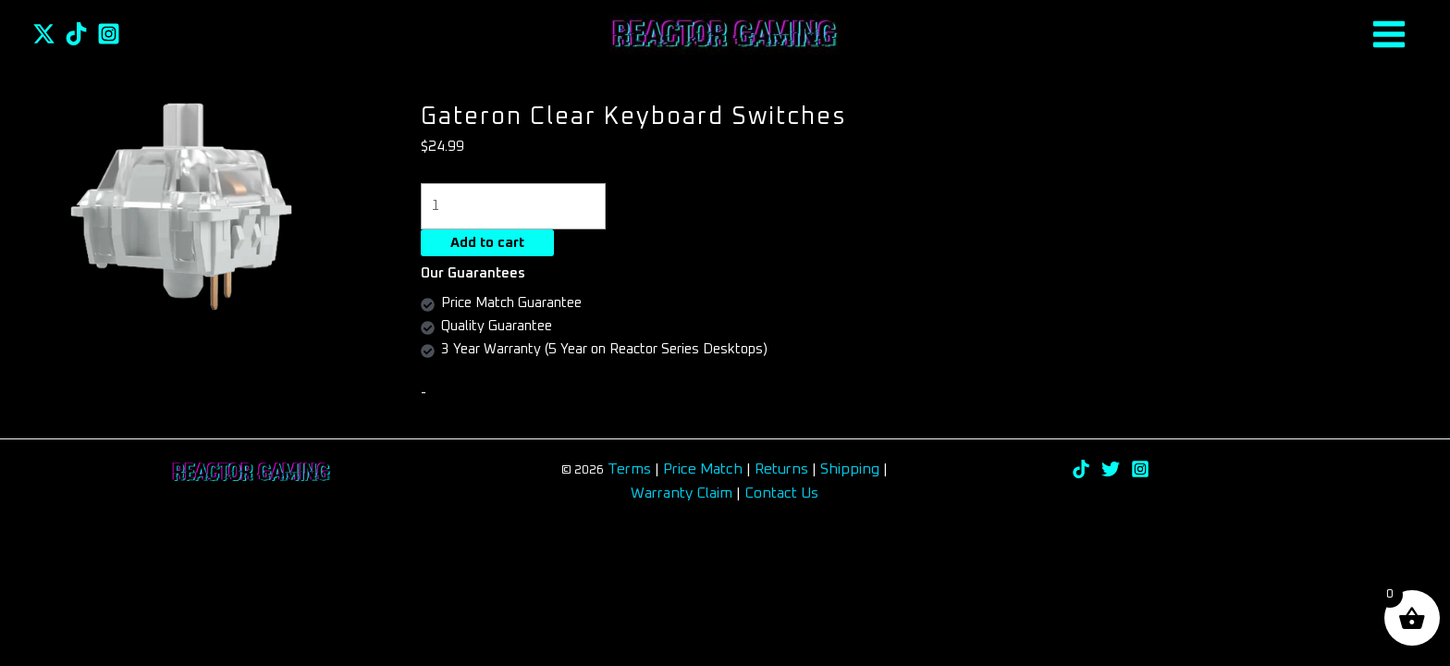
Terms (629, 469)
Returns (783, 469)
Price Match (703, 469)
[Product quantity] (514, 205)
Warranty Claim (681, 493)
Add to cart (487, 243)
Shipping (849, 469)
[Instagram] (108, 33)
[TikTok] (76, 33)
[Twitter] (43, 33)
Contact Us (781, 493)
